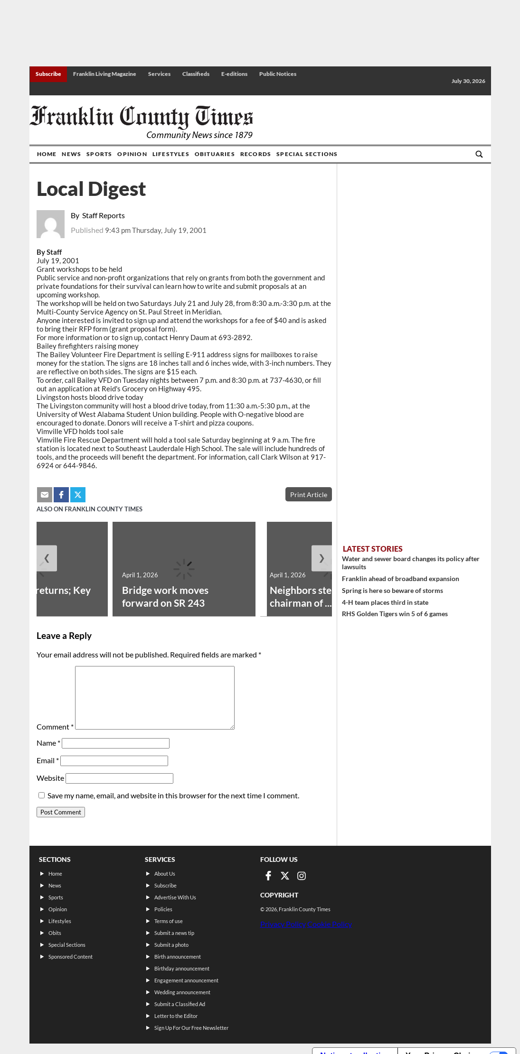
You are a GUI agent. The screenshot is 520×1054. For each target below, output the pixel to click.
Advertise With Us (175, 897)
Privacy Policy (283, 923)
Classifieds (195, 73)
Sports (99, 153)
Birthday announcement (181, 968)
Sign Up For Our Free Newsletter (191, 1028)
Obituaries (215, 153)
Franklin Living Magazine (104, 73)
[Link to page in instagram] (301, 875)
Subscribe (48, 73)
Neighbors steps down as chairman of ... (325, 596)
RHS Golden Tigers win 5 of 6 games (395, 614)
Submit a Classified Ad (179, 1004)
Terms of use (168, 921)
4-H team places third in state (385, 602)
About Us (164, 873)
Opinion (132, 153)
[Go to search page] (479, 154)
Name (48, 742)
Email (48, 760)
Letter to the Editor (176, 1016)
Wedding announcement (182, 992)
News (71, 153)
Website (50, 777)
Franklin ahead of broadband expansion (400, 578)
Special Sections (307, 153)
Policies (163, 909)
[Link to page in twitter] (285, 875)
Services (159, 73)
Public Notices (277, 73)
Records (255, 153)
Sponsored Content (70, 956)
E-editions (234, 73)
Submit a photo (171, 945)
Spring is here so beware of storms (392, 590)
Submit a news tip (174, 933)
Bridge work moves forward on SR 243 (165, 596)
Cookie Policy (329, 923)
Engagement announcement (186, 980)
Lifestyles (170, 153)
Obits (54, 933)
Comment (55, 726)
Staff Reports (103, 215)
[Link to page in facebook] (268, 875)
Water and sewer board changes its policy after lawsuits (411, 563)
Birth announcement (177, 956)
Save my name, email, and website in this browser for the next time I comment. (173, 795)
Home (47, 153)
